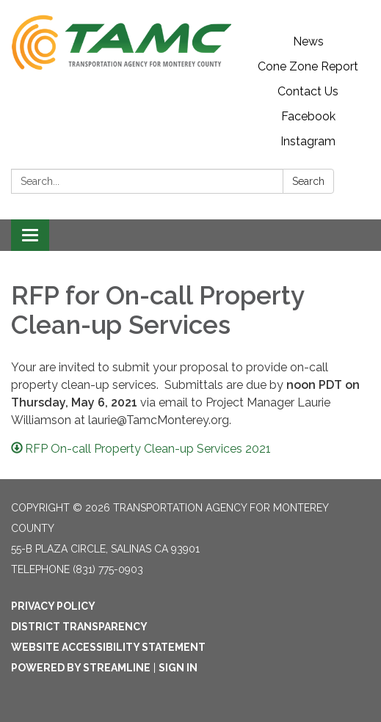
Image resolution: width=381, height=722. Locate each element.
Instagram (307, 141)
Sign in (178, 668)
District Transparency (79, 626)
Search (308, 181)
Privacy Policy (53, 606)
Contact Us (307, 91)
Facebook (308, 116)
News (308, 41)
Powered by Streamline (80, 668)
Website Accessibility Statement (108, 647)
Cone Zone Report (308, 66)
